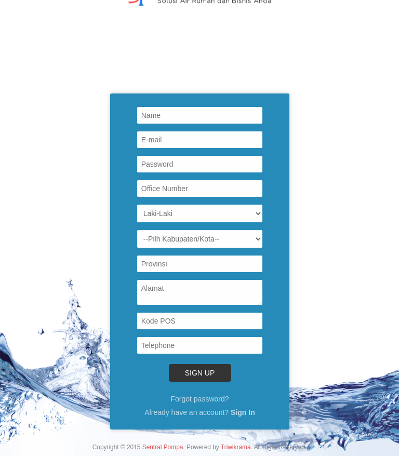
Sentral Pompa (162, 447)
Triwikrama (236, 447)
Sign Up (199, 373)
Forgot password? (199, 399)
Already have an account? (199, 412)
